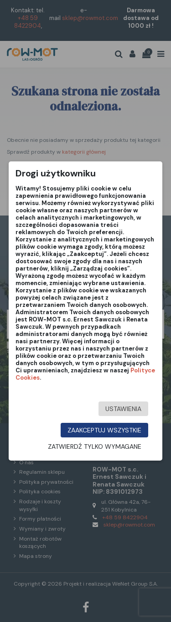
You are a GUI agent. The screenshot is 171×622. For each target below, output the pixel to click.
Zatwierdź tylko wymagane (94, 446)
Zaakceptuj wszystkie (104, 430)
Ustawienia (123, 409)
